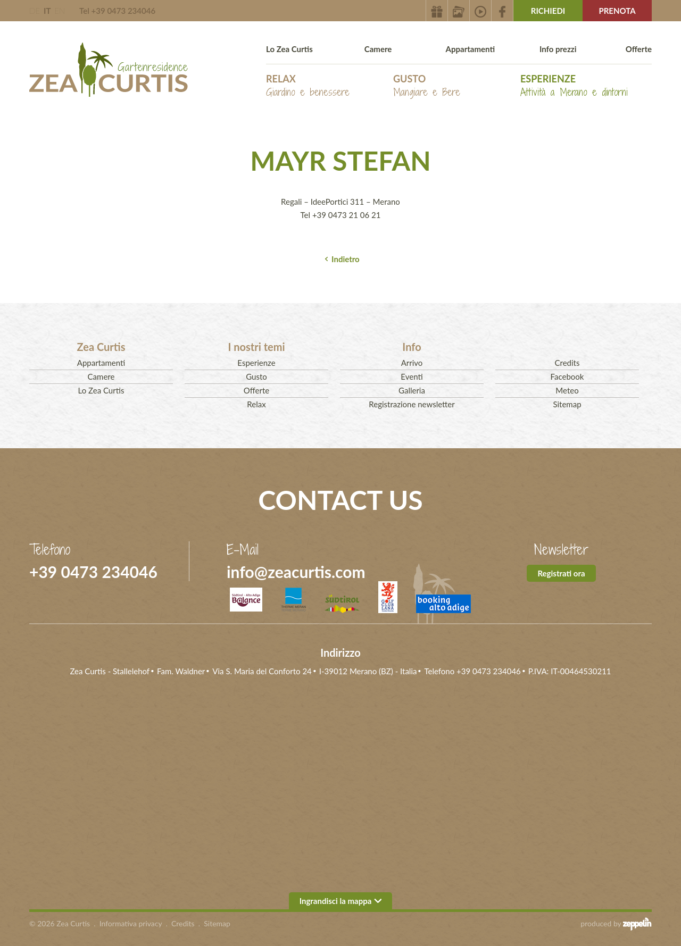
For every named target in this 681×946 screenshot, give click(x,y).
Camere (378, 49)
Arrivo (412, 362)
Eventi (411, 376)
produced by (616, 923)
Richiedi (548, 10)
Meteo (566, 390)
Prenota (617, 10)
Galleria (411, 390)
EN (59, 10)
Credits (567, 362)
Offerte (639, 49)
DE (34, 10)
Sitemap (567, 404)
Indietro (345, 259)
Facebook (567, 376)
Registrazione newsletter (411, 404)
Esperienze (574, 86)
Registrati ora (561, 573)
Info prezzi (558, 49)
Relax (308, 86)
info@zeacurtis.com (296, 571)
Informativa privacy (130, 923)
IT (47, 10)
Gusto (426, 86)
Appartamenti (470, 49)
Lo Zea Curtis (289, 49)
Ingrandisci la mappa (341, 900)
